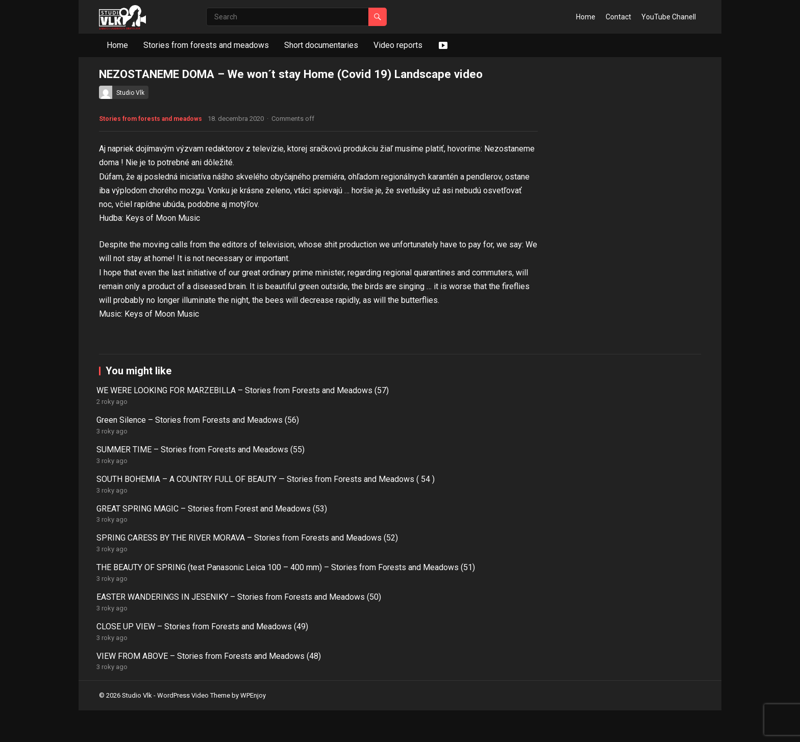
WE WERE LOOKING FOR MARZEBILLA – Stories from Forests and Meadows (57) (150, 647)
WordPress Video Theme (193, 727)
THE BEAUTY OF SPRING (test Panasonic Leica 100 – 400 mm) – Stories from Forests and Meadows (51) (278, 693)
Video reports (397, 45)
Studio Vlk (130, 92)
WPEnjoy (253, 727)
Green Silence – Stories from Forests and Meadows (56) (272, 642)
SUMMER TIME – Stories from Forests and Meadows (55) (396, 642)
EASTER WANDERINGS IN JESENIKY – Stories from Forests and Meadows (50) (390, 688)
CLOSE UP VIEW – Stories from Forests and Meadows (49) (519, 683)
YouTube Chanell (668, 17)
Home (585, 17)
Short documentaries (321, 45)
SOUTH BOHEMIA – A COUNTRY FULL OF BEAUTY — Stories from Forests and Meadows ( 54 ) (521, 653)
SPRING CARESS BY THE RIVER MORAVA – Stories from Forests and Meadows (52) (157, 688)
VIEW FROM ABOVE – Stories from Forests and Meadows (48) (643, 683)
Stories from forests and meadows (206, 45)
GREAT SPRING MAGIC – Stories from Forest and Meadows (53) (629, 647)
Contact (618, 17)
